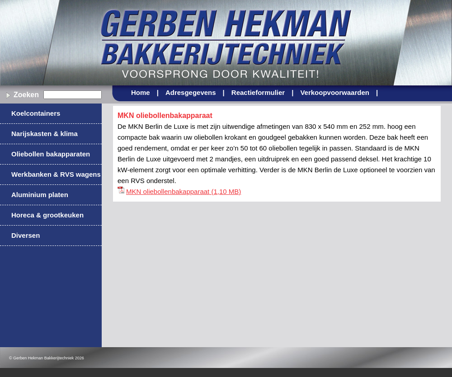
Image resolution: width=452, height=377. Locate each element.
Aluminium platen (39, 194)
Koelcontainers (35, 113)
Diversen (25, 235)
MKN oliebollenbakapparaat (167, 191)
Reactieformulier (262, 92)
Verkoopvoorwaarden (339, 92)
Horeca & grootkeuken (47, 215)
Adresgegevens (195, 92)
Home (145, 92)
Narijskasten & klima (44, 133)
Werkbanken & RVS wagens (56, 174)
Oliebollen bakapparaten (50, 154)
